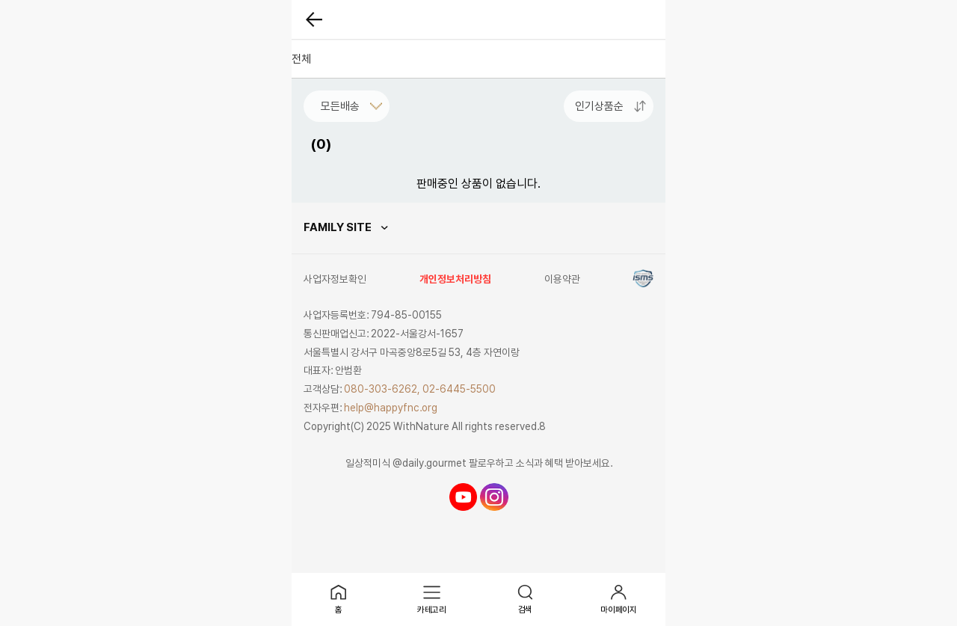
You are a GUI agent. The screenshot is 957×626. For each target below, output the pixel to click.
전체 (301, 59)
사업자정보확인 (335, 279)
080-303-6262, (382, 389)
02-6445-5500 (459, 389)
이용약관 (562, 279)
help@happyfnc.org (390, 408)
